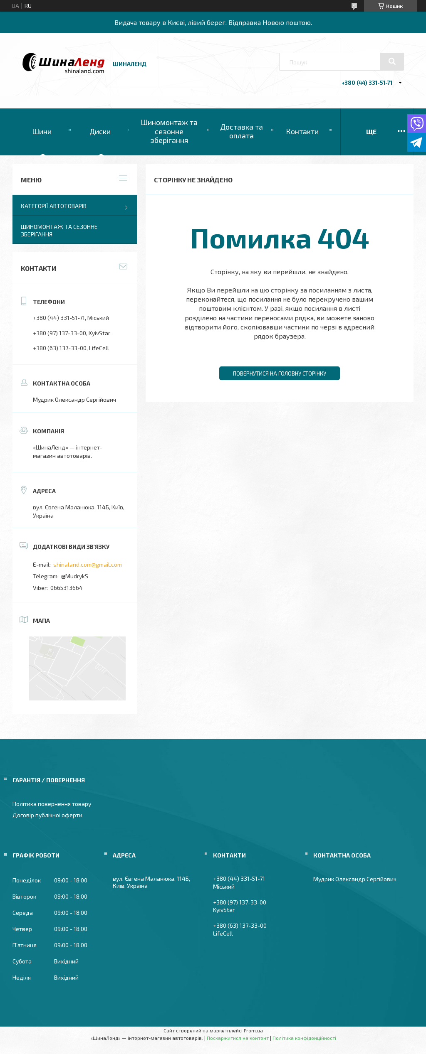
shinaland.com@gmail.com (87, 564)
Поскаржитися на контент (238, 1038)
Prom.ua (253, 1030)
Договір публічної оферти (47, 814)
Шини (42, 131)
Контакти (302, 131)
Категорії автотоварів (54, 205)
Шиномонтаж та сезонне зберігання (169, 131)
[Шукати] (392, 61)
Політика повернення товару (51, 803)
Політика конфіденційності (304, 1038)
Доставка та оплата (241, 131)
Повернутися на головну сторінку (279, 373)
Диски (100, 131)
